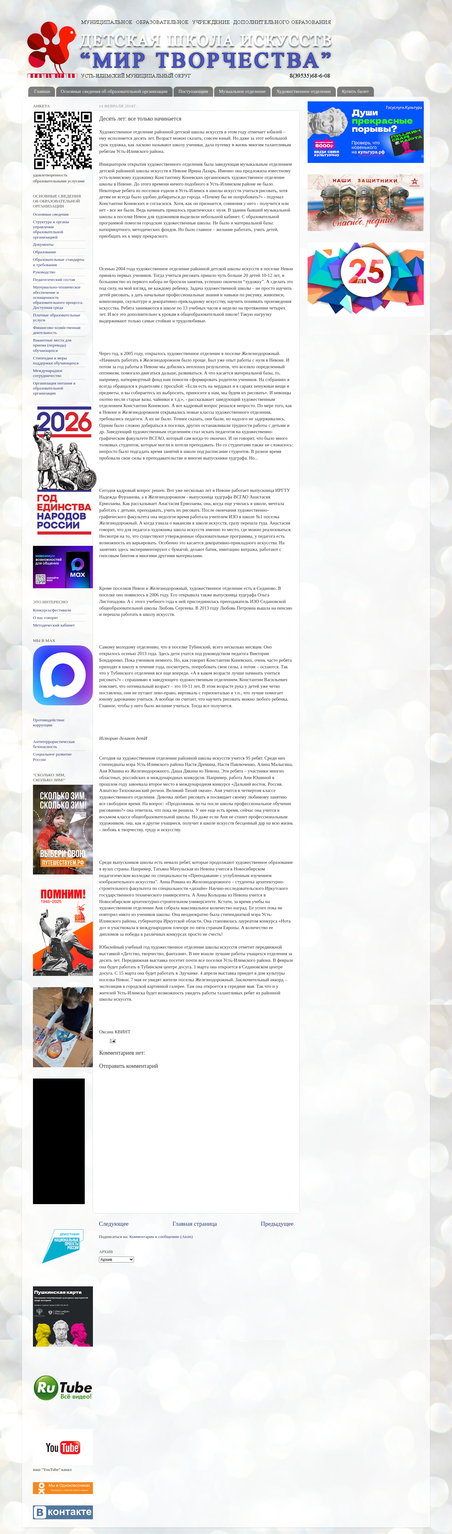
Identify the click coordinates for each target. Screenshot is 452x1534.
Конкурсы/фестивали (52, 610)
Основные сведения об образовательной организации (114, 91)
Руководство (44, 272)
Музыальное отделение (242, 91)
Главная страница (195, 1223)
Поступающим (193, 91)
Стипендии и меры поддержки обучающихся (55, 360)
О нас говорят (45, 617)
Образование (44, 252)
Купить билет (355, 91)
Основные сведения (50, 214)
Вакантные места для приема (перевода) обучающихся (52, 345)
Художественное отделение (304, 91)
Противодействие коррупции (48, 722)
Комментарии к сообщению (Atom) (161, 1236)
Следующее (114, 1223)
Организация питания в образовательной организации (54, 388)
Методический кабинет (54, 625)
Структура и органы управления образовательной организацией (51, 229)
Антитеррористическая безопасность (54, 744)
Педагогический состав (54, 279)
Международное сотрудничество (47, 373)
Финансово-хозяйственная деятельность (56, 330)
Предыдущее (277, 1223)
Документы (43, 244)
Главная (42, 91)
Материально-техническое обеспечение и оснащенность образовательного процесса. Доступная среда (58, 297)
